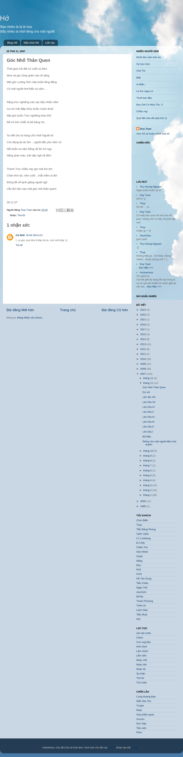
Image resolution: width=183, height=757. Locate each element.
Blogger (135, 747)
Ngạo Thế (141, 587)
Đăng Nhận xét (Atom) (29, 317)
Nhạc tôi (140, 669)
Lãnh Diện (142, 610)
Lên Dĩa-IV (149, 416)
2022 (143, 314)
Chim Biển (142, 520)
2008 (143, 368)
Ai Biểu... (141, 84)
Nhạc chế (141, 660)
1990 (143, 506)
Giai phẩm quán (145, 714)
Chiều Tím (142, 547)
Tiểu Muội (141, 614)
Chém (139, 637)
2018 (143, 324)
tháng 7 (147, 465)
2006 (143, 501)
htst (138, 619)
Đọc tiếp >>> (145, 267)
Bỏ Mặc (147, 436)
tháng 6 (147, 470)
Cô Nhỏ (20, 235)
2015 (143, 334)
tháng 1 (147, 495)
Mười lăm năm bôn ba (148, 57)
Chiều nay (142, 111)
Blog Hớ (12, 42)
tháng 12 (148, 378)
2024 (143, 309)
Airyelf (111, 747)
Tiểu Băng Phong (146, 529)
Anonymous (146, 272)
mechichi (141, 592)
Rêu (138, 565)
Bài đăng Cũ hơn (115, 310)
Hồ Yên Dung (143, 578)
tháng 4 (147, 480)
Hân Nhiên (142, 551)
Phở (138, 569)
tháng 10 (148, 450)
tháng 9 (147, 455)
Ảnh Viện (141, 723)
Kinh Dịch (141, 646)
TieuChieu (145, 235)
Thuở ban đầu (144, 97)
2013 (143, 344)
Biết (138, 77)
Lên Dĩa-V (148, 411)
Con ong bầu (143, 642)
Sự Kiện (140, 673)
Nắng (139, 560)
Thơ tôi (21, 215)
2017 (143, 329)
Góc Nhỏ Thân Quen (154, 387)
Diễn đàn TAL (143, 701)
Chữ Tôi (140, 70)
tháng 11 (148, 383)
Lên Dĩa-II (148, 426)
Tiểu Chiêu (142, 583)
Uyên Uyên (142, 533)
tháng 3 (147, 485)
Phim (139, 732)
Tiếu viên (141, 728)
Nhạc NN (141, 664)
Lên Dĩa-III (148, 421)
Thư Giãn (141, 682)
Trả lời (19, 245)
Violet (139, 556)
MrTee (139, 596)
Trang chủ (68, 310)
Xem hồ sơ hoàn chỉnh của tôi (152, 133)
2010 (143, 359)
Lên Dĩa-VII (149, 402)
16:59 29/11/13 (34, 235)
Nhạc (139, 710)
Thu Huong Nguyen (151, 186)
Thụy (142, 203)
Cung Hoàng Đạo (146, 696)
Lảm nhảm (142, 651)
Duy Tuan (145, 128)
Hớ (4, 18)
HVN (139, 574)
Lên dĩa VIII (149, 397)
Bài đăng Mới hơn (20, 310)
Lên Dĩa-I (148, 431)
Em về (146, 392)
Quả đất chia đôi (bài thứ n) (151, 118)
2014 (143, 339)
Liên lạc (50, 42)
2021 (143, 319)
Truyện (140, 705)
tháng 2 (147, 490)
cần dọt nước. (143, 633)
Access (140, 719)
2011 (143, 354)
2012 (143, 349)
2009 (143, 363)
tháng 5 (147, 475)
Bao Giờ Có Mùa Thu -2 (149, 104)
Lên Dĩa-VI (149, 407)
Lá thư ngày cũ (144, 91)
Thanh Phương (144, 601)
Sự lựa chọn (143, 64)
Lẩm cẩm (141, 655)
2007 (143, 373)
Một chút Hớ (31, 42)
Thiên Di (141, 605)
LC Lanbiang (143, 538)
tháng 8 (147, 460)
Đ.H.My (140, 542)
